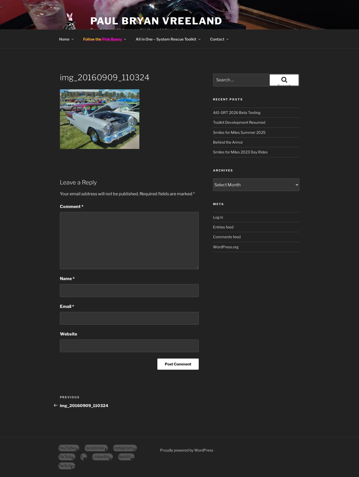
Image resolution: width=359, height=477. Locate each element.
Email (67, 306)
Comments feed (227, 237)
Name (67, 278)
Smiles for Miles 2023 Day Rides (240, 152)
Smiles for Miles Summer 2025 (239, 132)
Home (66, 39)
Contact (219, 39)
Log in (218, 217)
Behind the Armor (228, 142)
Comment (71, 206)
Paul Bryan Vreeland (156, 21)
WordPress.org (225, 247)
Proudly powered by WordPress (186, 450)
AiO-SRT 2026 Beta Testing (236, 112)
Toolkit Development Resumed (239, 122)
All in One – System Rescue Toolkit (168, 39)
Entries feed (223, 227)
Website (68, 334)
